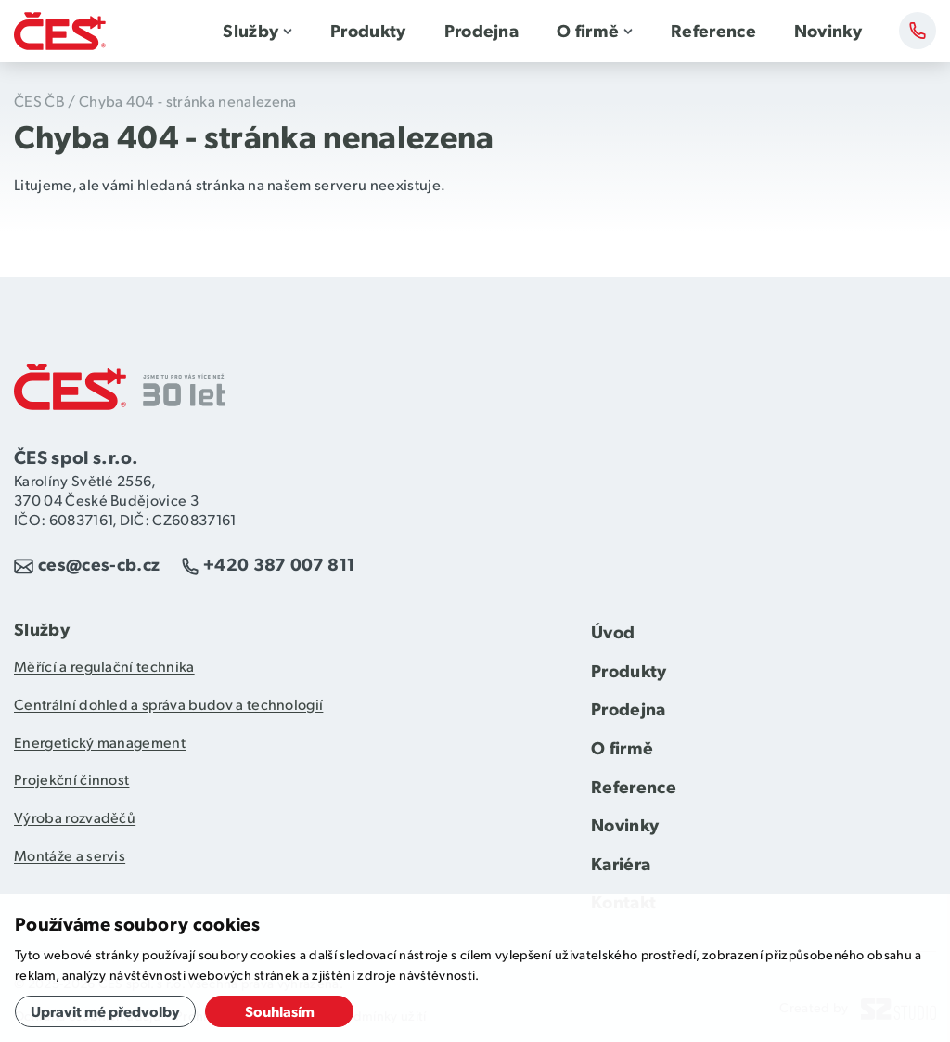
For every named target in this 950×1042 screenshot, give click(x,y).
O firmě (588, 30)
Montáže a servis (69, 855)
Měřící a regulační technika (104, 665)
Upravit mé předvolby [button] (105, 1011)
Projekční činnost (71, 779)
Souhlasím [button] (280, 1011)
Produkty (368, 30)
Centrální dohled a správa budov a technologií (168, 704)
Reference (713, 30)
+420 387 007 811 (278, 563)
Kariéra (620, 863)
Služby (250, 30)
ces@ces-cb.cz (99, 563)
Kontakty (917, 30)
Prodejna (482, 30)
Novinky (828, 30)
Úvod (613, 631)
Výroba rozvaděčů (74, 817)
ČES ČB (39, 100)
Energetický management (100, 742)
